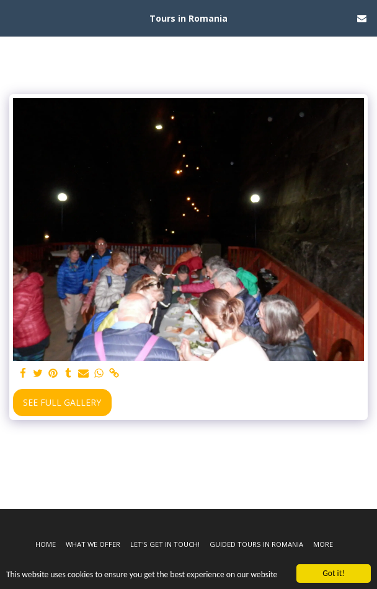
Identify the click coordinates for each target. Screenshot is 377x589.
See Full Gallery (62, 402)
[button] (13, 17)
